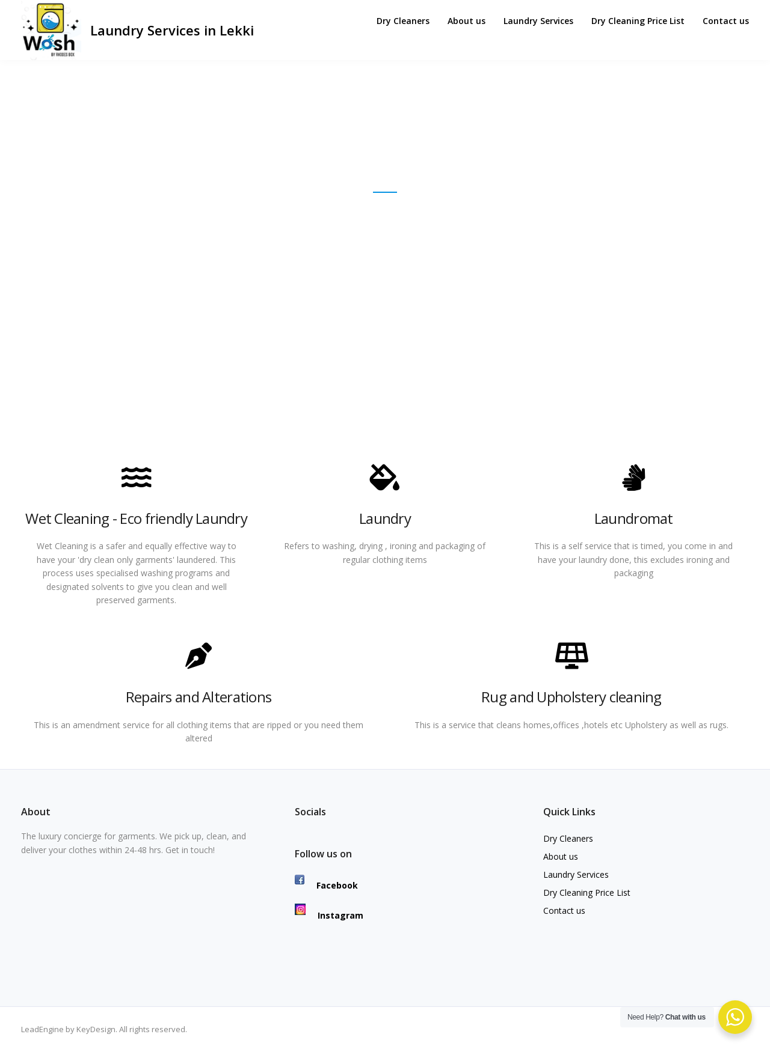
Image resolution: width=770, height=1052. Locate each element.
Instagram (329, 915)
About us (466, 20)
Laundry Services (538, 20)
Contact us (726, 20)
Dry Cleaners (403, 20)
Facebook (326, 885)
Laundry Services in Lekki (172, 30)
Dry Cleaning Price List (638, 20)
